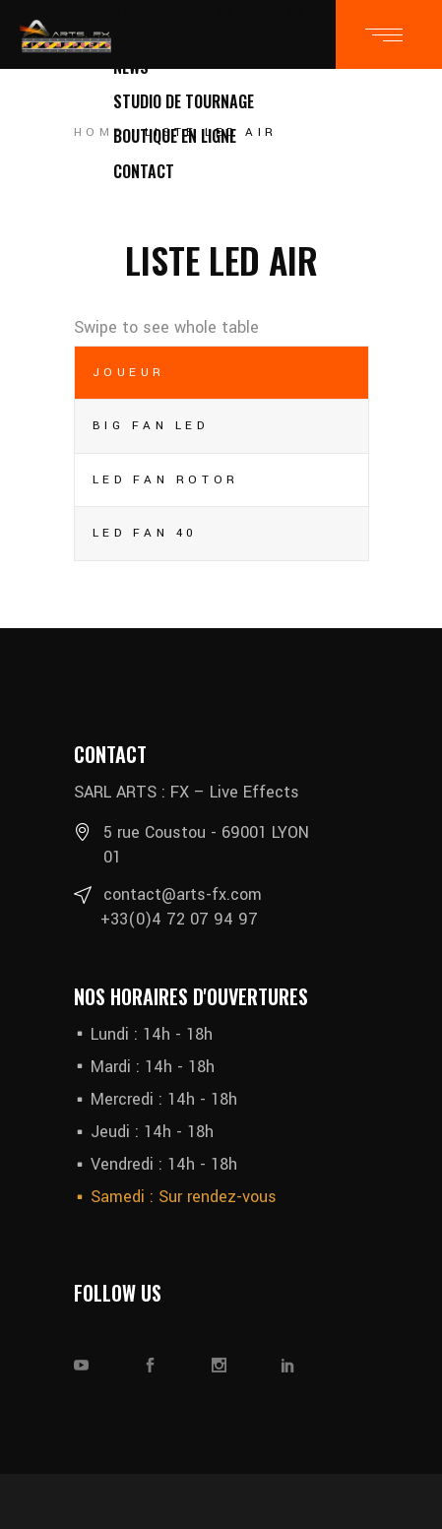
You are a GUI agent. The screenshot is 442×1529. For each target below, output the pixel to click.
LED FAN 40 (146, 533)
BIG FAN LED (151, 425)
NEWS (131, 67)
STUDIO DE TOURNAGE (183, 101)
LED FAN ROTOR (166, 480)
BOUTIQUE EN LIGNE (174, 136)
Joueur (129, 372)
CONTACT (143, 171)
